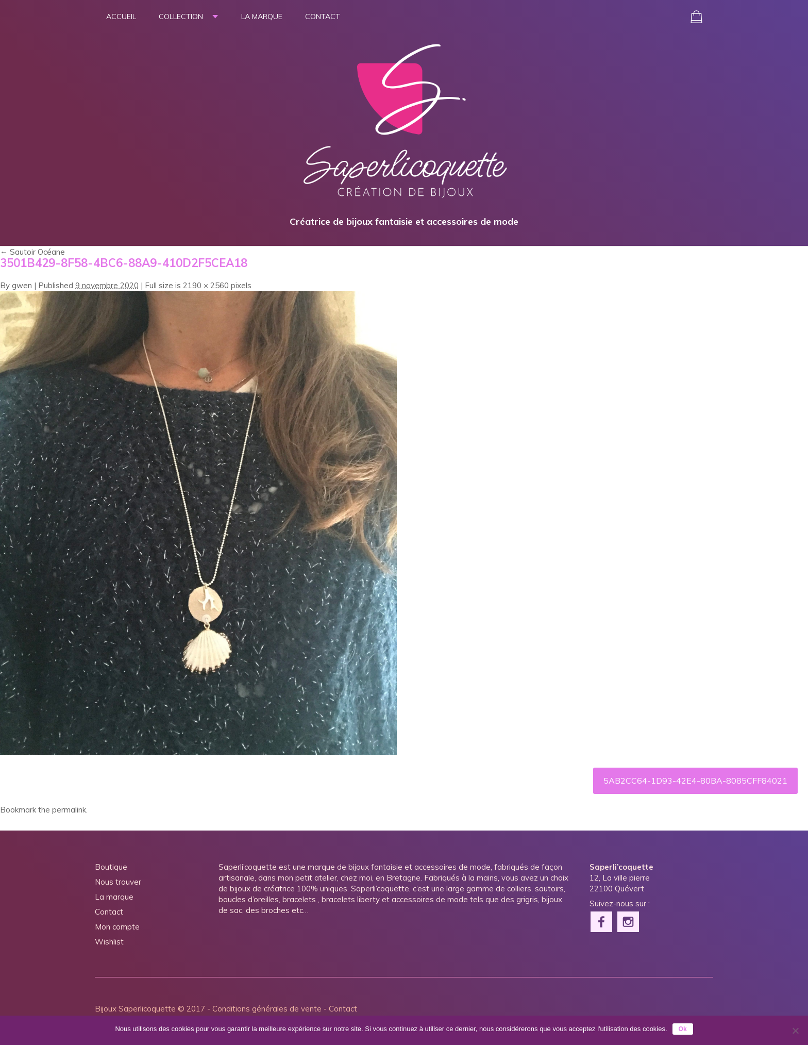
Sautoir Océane (32, 252)
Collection (181, 16)
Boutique (111, 867)
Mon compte (117, 927)
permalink (69, 810)
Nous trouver (118, 882)
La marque (261, 16)
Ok (683, 1029)
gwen (22, 285)
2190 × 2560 (206, 285)
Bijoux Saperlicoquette (135, 1009)
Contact (322, 16)
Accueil (121, 16)
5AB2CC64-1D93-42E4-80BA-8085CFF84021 (695, 780)
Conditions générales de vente (267, 1009)
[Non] (795, 1030)
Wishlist (109, 942)
